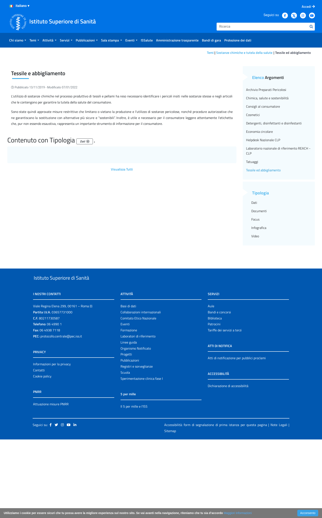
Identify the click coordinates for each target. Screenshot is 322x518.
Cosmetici (253, 183)
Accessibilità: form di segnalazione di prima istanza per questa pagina (215, 503)
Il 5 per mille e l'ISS (134, 484)
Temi (210, 52)
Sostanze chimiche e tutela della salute (244, 52)
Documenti (259, 279)
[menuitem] (18, 40)
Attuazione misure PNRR (51, 482)
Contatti (39, 448)
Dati (254, 271)
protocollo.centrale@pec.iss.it (61, 414)
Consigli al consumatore (263, 175)
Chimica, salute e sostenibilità (267, 166)
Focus (255, 288)
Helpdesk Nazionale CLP (263, 208)
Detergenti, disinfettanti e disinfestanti (274, 192)
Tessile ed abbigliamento (263, 239)
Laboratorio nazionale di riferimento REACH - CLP (278, 220)
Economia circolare (259, 200)
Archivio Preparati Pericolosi (266, 158)
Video (255, 304)
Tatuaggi (252, 230)
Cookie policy (42, 454)
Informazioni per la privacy (52, 442)
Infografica (258, 296)
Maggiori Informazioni (238, 513)
